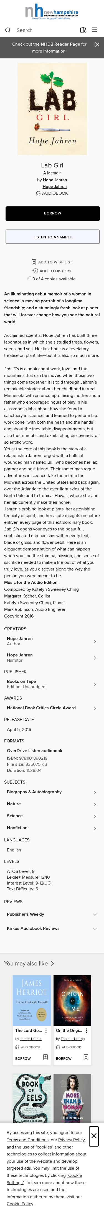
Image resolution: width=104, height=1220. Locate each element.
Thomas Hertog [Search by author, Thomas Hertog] (73, 1039)
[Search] (8, 30)
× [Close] (93, 1136)
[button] (53, 213)
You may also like (29, 963)
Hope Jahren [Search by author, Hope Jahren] (55, 180)
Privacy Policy (71, 1140)
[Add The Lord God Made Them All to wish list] (45, 1057)
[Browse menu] (95, 30)
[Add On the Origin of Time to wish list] (85, 1057)
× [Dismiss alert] (97, 44)
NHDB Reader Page (60, 44)
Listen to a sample (53, 237)
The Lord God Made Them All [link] (29, 1030)
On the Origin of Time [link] (70, 1030)
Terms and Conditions (28, 1140)
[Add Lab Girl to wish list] (52, 262)
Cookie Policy (20, 1204)
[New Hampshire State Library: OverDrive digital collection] (52, 12)
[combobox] (41, 30)
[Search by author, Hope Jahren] (52, 641)
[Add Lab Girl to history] (52, 271)
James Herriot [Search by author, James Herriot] (31, 1039)
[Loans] (83, 31)
